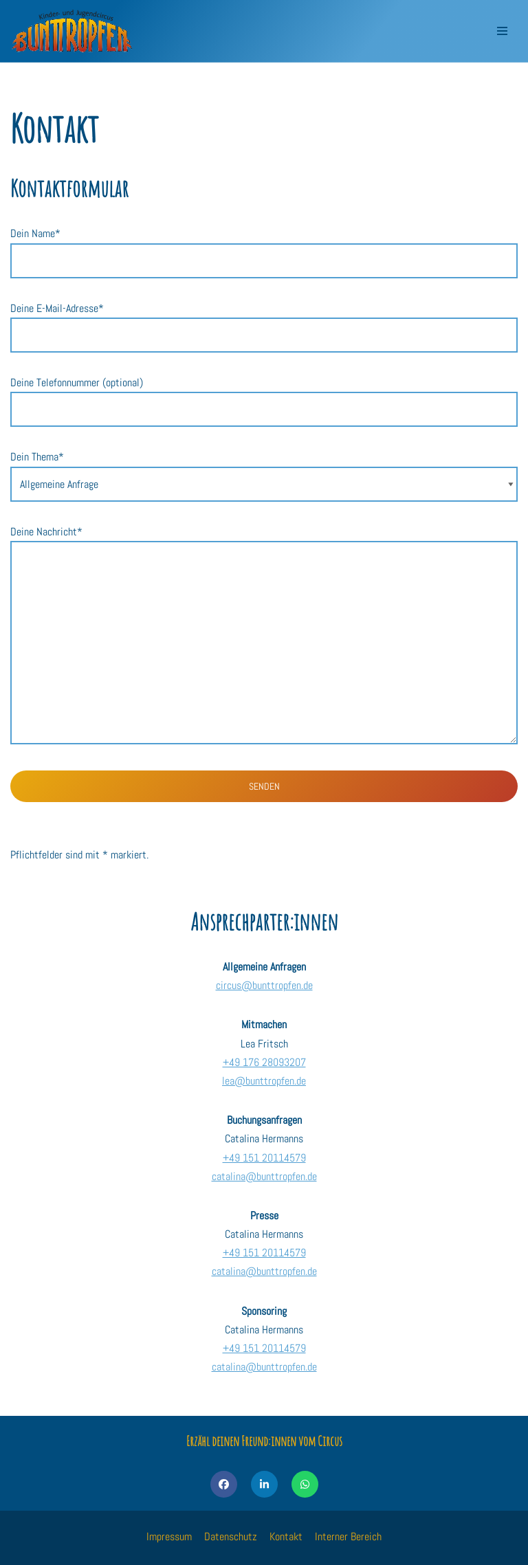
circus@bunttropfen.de (264, 985)
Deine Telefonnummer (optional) (264, 396)
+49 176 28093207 (264, 1062)
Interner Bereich (348, 1536)
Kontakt (286, 1536)
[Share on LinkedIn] (264, 1484)
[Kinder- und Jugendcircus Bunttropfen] (72, 31)
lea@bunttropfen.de (264, 1081)
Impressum (169, 1536)
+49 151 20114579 (264, 1158)
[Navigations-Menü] (502, 31)
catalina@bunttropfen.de (264, 1176)
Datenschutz (230, 1536)
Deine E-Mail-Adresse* (264, 321)
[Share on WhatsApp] (305, 1484)
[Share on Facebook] (223, 1484)
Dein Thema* (264, 470)
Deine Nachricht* (264, 636)
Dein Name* (264, 246)
